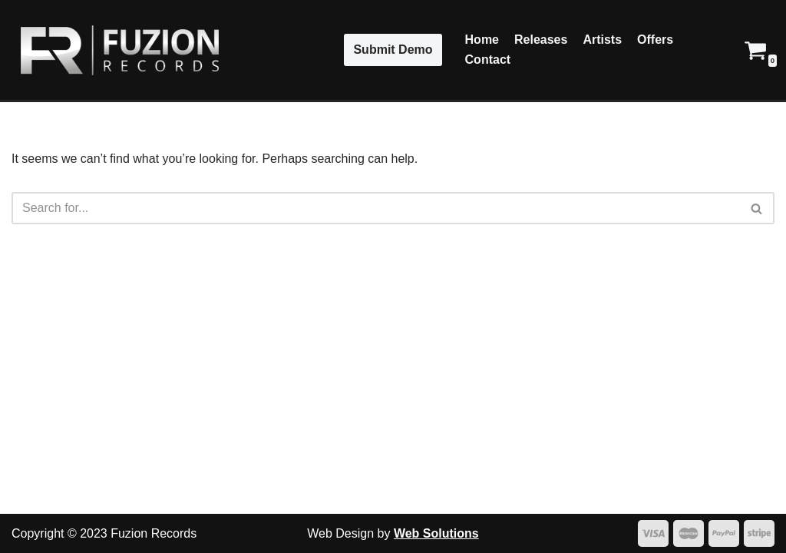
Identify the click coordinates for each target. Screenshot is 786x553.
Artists (602, 39)
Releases (540, 39)
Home (482, 39)
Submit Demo (392, 49)
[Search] (376, 208)
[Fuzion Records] (115, 50)
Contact (488, 59)
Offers (655, 39)
